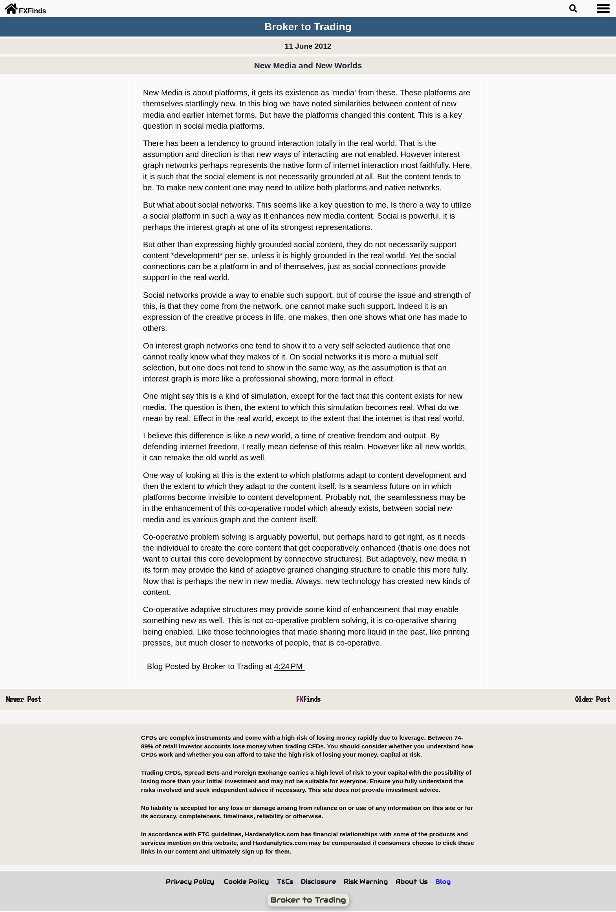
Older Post (592, 699)
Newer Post (23, 699)
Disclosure (318, 881)
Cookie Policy (246, 881)
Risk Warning (366, 881)
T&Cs (285, 881)
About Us (411, 881)
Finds (308, 699)
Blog (443, 881)
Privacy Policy (190, 881)
